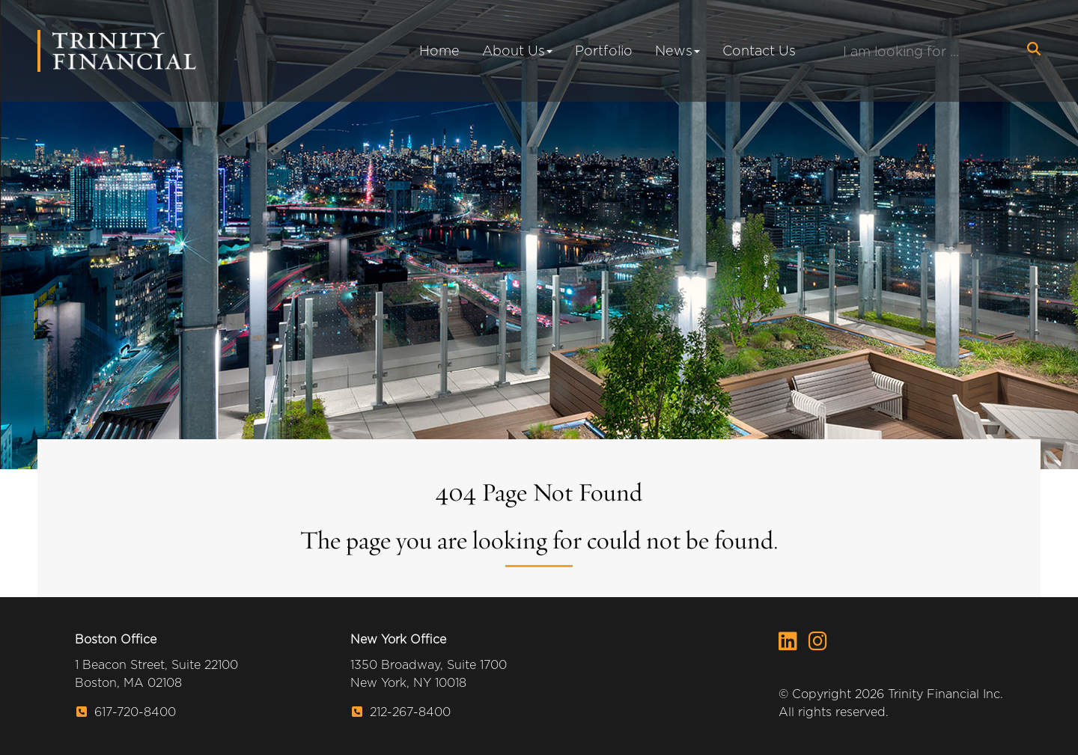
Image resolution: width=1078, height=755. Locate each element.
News (677, 50)
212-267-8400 (401, 712)
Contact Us (759, 50)
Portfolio (604, 50)
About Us (517, 50)
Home (439, 50)
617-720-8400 (126, 712)
